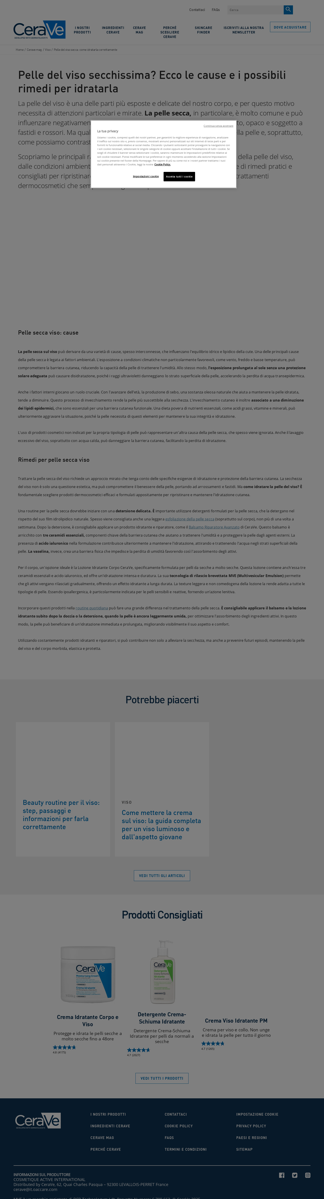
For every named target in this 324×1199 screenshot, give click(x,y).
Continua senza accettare (218, 125)
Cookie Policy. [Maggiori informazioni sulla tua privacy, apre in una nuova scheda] (162, 164)
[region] (163, 154)
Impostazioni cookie (146, 176)
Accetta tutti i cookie (179, 176)
